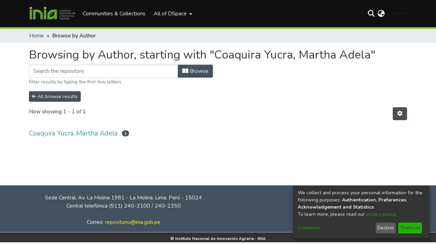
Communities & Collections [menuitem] (114, 13)
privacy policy (380, 214)
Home (36, 35)
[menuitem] (172, 13)
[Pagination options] (400, 113)
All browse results (55, 96)
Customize (309, 228)
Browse (195, 71)
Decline (385, 228)
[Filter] (103, 71)
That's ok (410, 228)
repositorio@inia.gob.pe (132, 222)
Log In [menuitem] (395, 13)
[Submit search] (371, 14)
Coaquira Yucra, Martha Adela (73, 133)
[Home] (52, 13)
